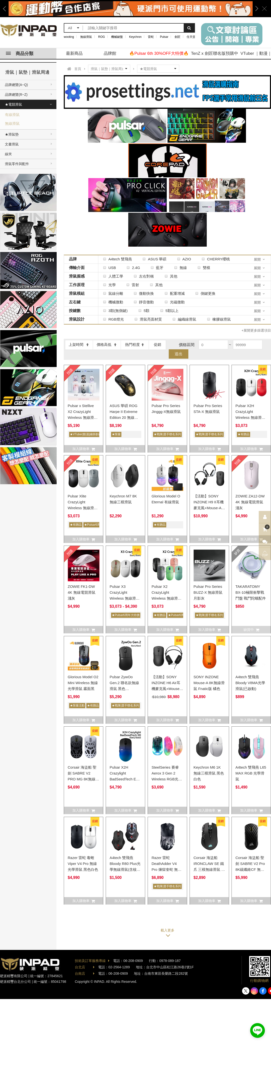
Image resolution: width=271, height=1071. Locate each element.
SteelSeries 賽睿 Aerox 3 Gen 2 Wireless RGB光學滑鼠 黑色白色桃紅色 (167, 779)
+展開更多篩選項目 (256, 330)
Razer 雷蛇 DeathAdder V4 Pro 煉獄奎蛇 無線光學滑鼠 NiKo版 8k (166, 869)
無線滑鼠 (86, 37)
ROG (101, 37)
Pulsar (164, 37)
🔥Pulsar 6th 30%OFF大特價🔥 (159, 53)
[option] (131, 8)
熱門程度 (134, 344)
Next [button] (255, 8)
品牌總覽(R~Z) (16, 95)
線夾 (8, 154)
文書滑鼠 (12, 144)
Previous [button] (6, 8)
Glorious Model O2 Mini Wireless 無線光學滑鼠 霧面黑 (83, 683)
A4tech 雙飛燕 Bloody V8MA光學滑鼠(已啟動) (250, 683)
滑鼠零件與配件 (17, 164)
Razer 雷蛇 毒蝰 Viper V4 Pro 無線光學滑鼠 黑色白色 (83, 864)
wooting (69, 37)
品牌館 (110, 53)
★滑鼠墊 (12, 134)
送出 (178, 354)
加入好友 (257, 1030)
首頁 (77, 69)
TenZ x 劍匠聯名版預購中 (214, 53)
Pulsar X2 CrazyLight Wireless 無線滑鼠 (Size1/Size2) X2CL (166, 598)
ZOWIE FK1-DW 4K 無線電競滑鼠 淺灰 (81, 592)
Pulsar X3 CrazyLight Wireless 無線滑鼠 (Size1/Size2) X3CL (125, 598)
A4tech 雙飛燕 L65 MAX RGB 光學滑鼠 (250, 773)
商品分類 (19, 53)
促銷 (157, 344)
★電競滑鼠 (13, 104)
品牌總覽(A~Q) (16, 85)
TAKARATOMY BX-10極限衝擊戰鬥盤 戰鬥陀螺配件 (250, 592)
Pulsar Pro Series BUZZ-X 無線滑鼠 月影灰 (208, 592)
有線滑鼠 (12, 115)
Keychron (135, 37)
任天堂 (191, 37)
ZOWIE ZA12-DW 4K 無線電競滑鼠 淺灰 (250, 502)
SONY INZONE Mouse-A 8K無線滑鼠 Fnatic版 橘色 (209, 683)
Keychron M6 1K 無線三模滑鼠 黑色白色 (209, 773)
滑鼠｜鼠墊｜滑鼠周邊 (27, 72)
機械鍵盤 (117, 37)
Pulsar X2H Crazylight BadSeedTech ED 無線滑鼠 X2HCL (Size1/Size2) (124, 779)
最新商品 (74, 53)
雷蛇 (151, 37)
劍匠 (178, 37)
